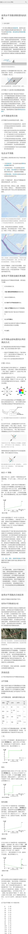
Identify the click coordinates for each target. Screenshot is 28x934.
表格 (19, 558)
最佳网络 (9, 174)
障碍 (23, 163)
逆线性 (15, 558)
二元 (2, 558)
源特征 (8, 169)
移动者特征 (16, 32)
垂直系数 (22, 32)
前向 (6, 558)
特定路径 (15, 174)
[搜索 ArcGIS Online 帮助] (12, 2)
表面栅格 (6, 165)
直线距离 (15, 28)
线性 (10, 558)
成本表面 (8, 32)
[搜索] (26, 2)
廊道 (20, 174)
